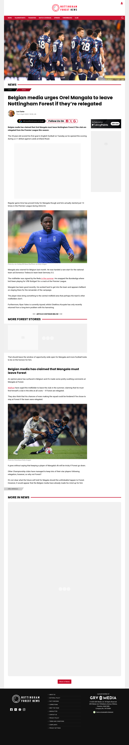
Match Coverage (45, 18)
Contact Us (53, 714)
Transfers (32, 18)
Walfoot (11, 388)
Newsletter (53, 711)
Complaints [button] (53, 724)
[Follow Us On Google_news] (74, 121)
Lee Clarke (20, 111)
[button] (122, 18)
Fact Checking (54, 701)
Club (76, 18)
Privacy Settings (55, 728)
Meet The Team (54, 708)
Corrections (53, 704)
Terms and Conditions (56, 721)
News (10, 18)
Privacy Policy (54, 718)
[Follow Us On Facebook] (67, 121)
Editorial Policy (54, 698)
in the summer (47, 278)
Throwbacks (67, 18)
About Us (52, 694)
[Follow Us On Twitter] (70, 121)
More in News (18, 497)
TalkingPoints (20, 18)
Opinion (57, 18)
